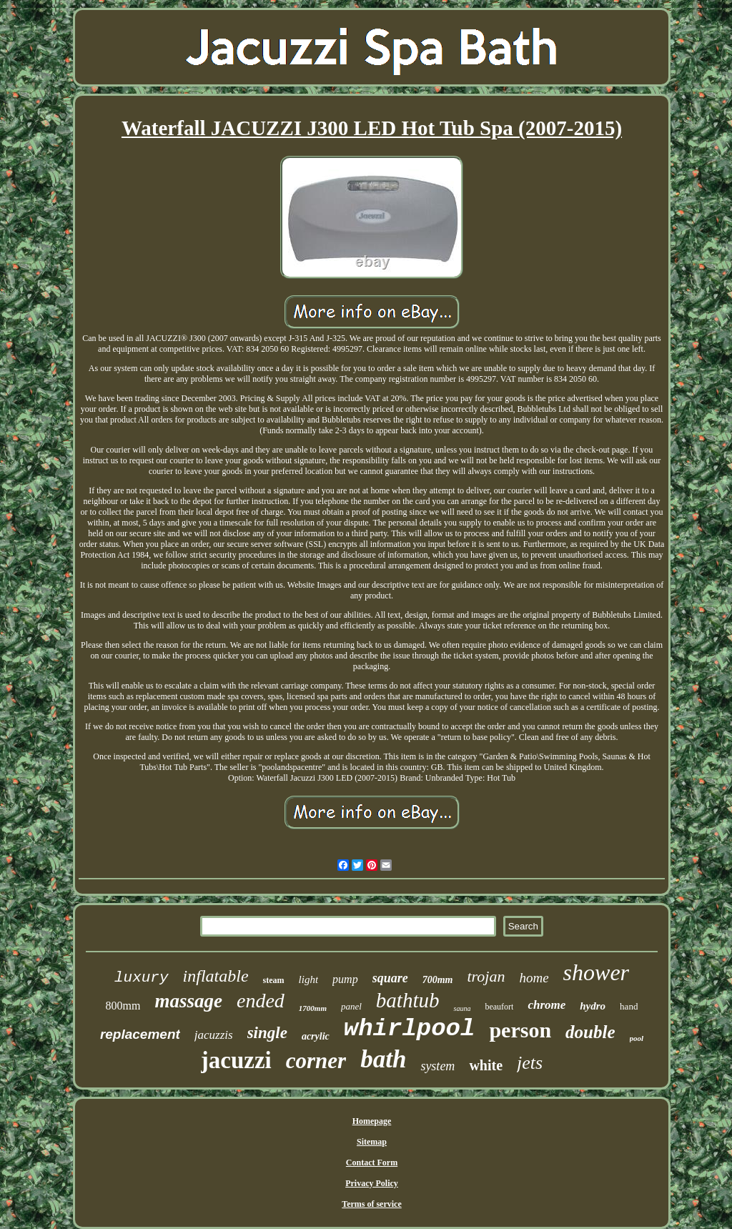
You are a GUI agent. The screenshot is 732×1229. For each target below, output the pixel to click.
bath (383, 1059)
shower (596, 972)
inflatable (216, 976)
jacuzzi (236, 1060)
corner (316, 1060)
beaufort (499, 1007)
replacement (140, 1034)
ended (261, 1000)
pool (637, 1038)
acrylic (316, 1036)
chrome (546, 1005)
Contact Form (371, 1163)
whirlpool (409, 1028)
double (590, 1032)
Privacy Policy (371, 1183)
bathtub (408, 1000)
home (533, 977)
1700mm (313, 1008)
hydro (592, 1006)
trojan (486, 976)
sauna (461, 1008)
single (267, 1033)
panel (351, 1006)
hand (629, 1006)
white (486, 1065)
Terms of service (372, 1204)
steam (274, 980)
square (390, 978)
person (520, 1030)
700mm (437, 979)
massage (188, 1001)
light (309, 979)
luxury (141, 977)
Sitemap (372, 1142)
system (437, 1066)
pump (345, 979)
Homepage (372, 1121)
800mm (123, 1006)
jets (530, 1062)
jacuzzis (213, 1035)
